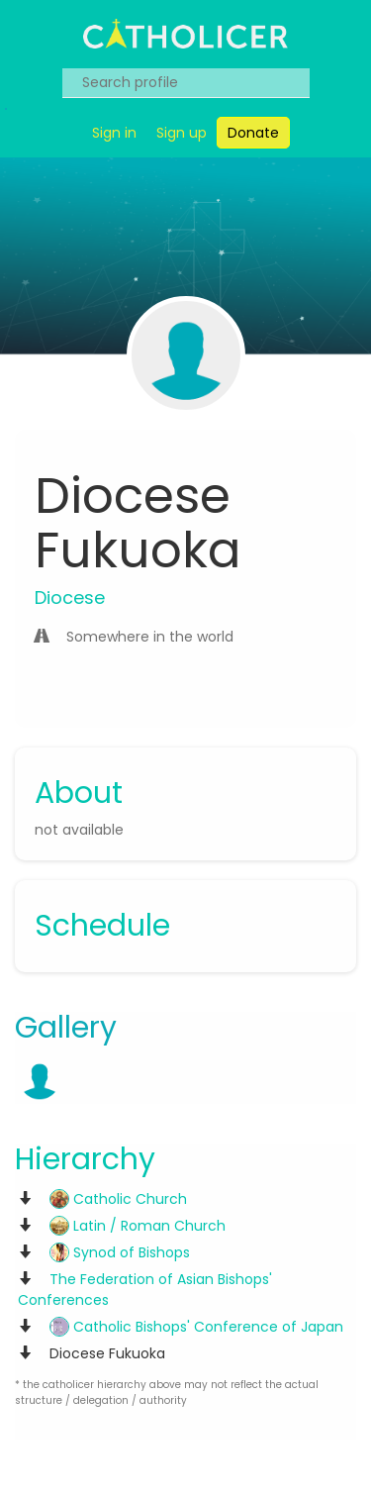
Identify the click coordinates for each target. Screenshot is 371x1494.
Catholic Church (118, 1199)
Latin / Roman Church (137, 1226)
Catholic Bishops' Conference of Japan (196, 1327)
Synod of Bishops (119, 1252)
